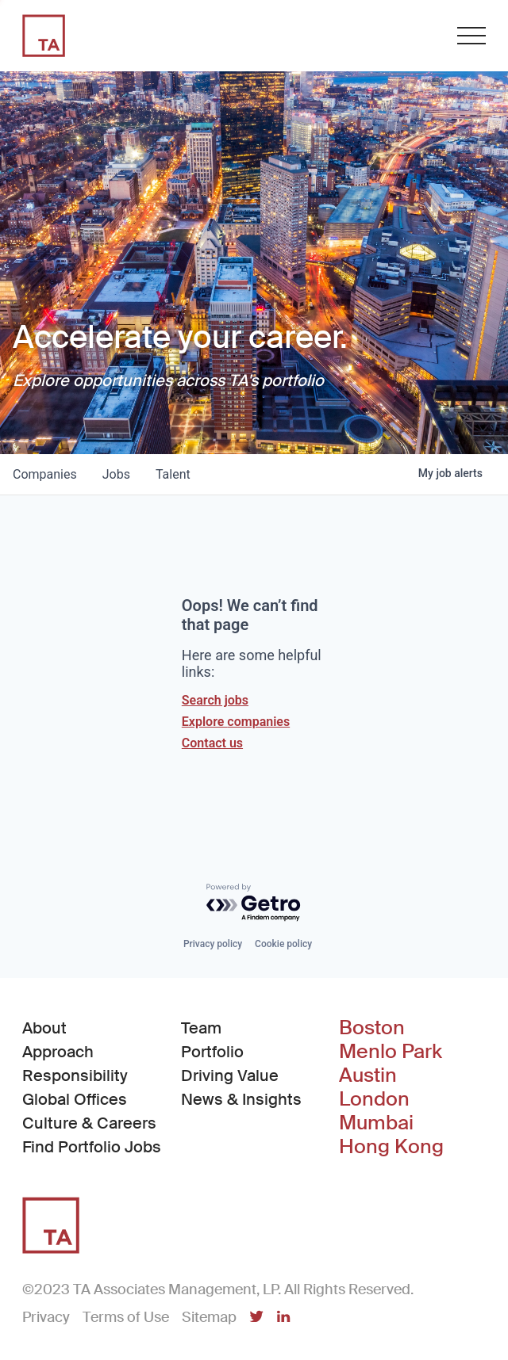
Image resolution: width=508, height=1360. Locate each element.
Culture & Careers (89, 1123)
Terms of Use (126, 1317)
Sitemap (209, 1317)
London (374, 1099)
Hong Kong (391, 1147)
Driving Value (230, 1075)
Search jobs (215, 700)
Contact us (212, 743)
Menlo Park (390, 1052)
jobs (116, 474)
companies (45, 474)
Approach (58, 1051)
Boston (372, 1028)
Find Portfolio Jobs (91, 1146)
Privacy (46, 1317)
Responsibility (75, 1075)
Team (201, 1028)
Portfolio (212, 1051)
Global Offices (74, 1099)
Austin (368, 1075)
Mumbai (376, 1123)
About (44, 1028)
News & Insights (241, 1099)
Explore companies (236, 721)
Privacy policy (212, 943)
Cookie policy (283, 943)
